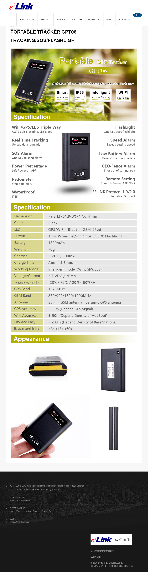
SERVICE (61, 19)
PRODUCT (45, 19)
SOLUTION (77, 19)
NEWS (109, 19)
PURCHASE (124, 19)
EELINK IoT (96, 557)
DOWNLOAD (94, 19)
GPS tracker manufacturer (102, 551)
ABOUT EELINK (27, 19)
